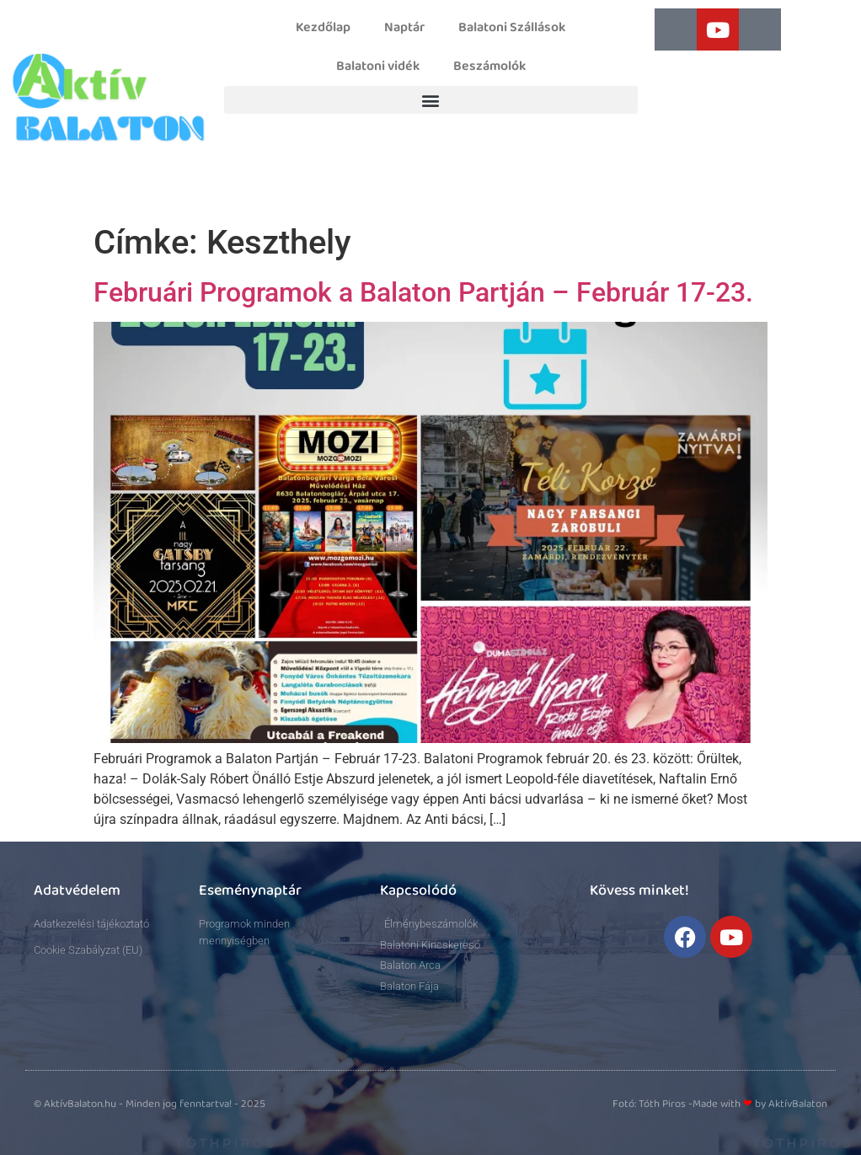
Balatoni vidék (378, 67)
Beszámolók (489, 67)
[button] (431, 100)
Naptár (404, 28)
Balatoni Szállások (511, 28)
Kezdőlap (323, 28)
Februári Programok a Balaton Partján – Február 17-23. (423, 292)
